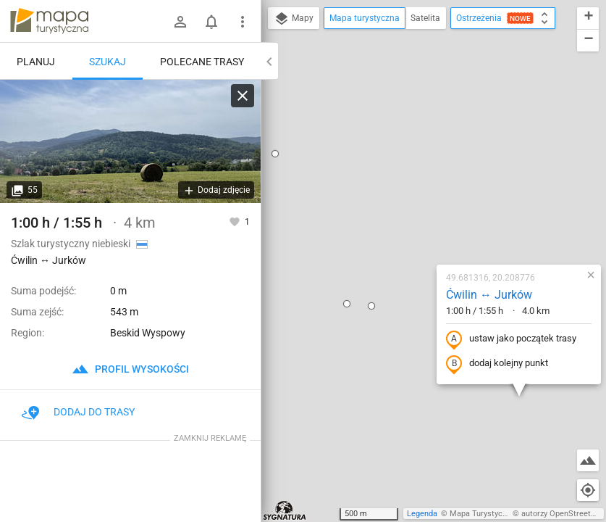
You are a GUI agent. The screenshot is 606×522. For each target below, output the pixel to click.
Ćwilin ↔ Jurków (401, 153)
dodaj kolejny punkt (409, 222)
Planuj (36, 61)
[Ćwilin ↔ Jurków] (130, 141)
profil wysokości (130, 369)
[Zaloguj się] (180, 21)
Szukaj (107, 61)
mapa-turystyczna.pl (49, 21)
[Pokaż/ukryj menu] (242, 21)
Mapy (293, 19)
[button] (283, 163)
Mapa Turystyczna (482, 513)
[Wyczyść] (242, 95)
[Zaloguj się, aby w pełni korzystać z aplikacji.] (235, 221)
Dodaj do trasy (78, 411)
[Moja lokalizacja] (588, 490)
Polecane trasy (202, 61)
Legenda (422, 513)
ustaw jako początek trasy (423, 197)
